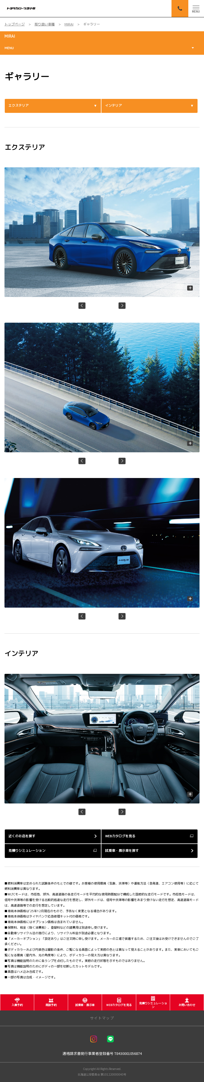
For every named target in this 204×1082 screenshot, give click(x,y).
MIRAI (9, 36)
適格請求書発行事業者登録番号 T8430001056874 (102, 1053)
